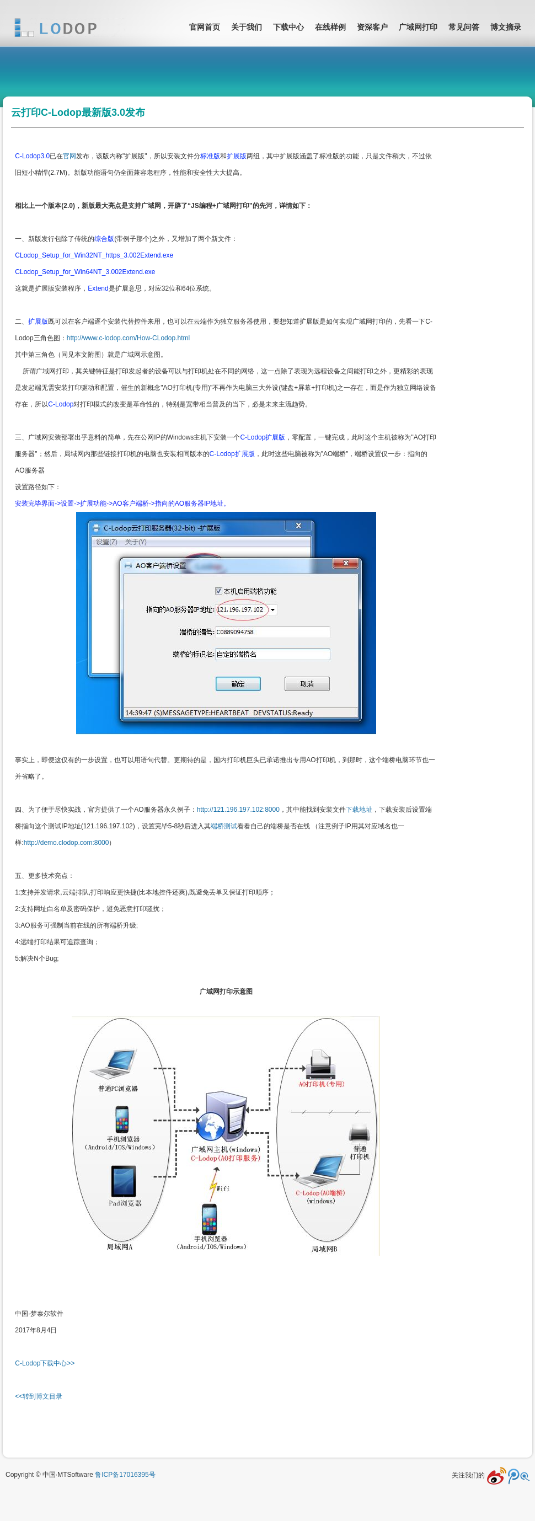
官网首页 (204, 27)
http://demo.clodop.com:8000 (66, 843)
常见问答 (463, 27)
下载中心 (288, 27)
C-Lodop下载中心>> (44, 1363)
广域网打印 (418, 27)
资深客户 (372, 27)
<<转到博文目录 (38, 1396)
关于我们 (246, 27)
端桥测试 (224, 826)
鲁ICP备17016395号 (125, 1475)
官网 (69, 156)
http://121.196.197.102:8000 (238, 809)
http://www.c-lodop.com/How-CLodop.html (128, 338)
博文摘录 (505, 27)
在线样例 (330, 27)
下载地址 (359, 809)
